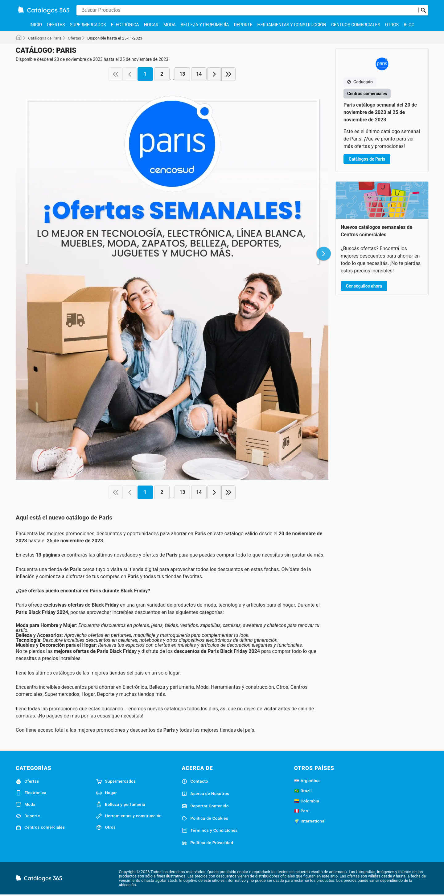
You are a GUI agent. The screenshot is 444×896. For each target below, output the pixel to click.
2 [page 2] (161, 74)
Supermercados (88, 24)
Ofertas (56, 24)
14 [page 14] (199, 74)
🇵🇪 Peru (302, 810)
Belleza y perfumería (205, 24)
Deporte (243, 24)
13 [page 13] (182, 74)
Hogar (151, 24)
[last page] (228, 74)
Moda (169, 24)
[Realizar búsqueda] (423, 10)
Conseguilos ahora (364, 286)
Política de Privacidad (207, 843)
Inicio (36, 24)
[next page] (214, 74)
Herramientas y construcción (291, 24)
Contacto (195, 781)
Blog (409, 24)
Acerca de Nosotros (205, 794)
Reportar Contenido (205, 806)
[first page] (116, 74)
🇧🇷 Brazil (303, 790)
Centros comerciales (355, 24)
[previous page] (130, 74)
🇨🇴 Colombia (306, 800)
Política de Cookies (205, 818)
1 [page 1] (145, 74)
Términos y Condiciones (209, 830)
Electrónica (125, 24)
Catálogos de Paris (45, 38)
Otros (392, 24)
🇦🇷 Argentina (307, 780)
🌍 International (310, 820)
